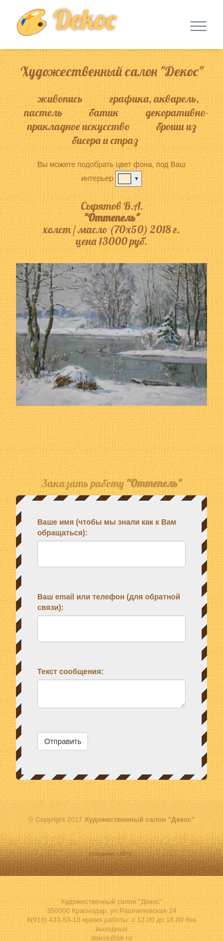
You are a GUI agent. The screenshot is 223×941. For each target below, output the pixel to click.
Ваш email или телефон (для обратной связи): (108, 602)
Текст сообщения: (70, 671)
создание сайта (111, 853)
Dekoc (66, 19)
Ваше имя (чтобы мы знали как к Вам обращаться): (106, 527)
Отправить (62, 741)
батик (104, 112)
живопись (60, 98)
